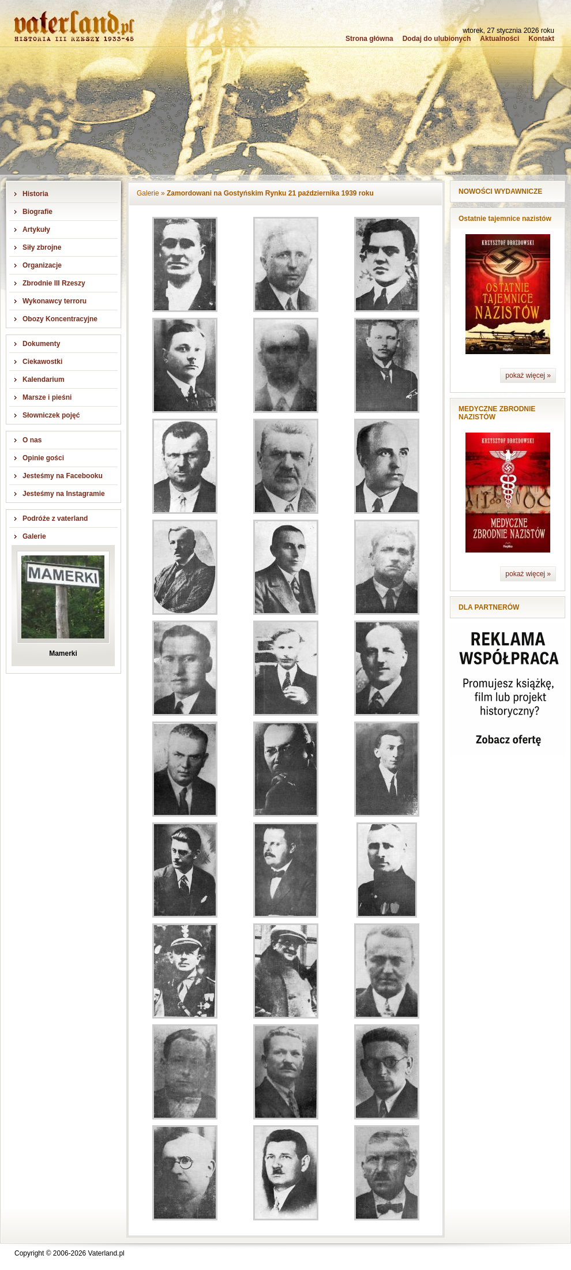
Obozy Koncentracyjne (59, 319)
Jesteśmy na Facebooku (62, 476)
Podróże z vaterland (55, 518)
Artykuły (36, 230)
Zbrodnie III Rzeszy (53, 283)
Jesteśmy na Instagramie (63, 494)
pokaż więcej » (528, 375)
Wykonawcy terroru (54, 301)
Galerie (34, 536)
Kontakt (541, 39)
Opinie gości (43, 458)
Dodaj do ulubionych (437, 39)
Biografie (37, 212)
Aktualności (499, 39)
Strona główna (369, 39)
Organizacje (42, 265)
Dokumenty (41, 344)
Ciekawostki (42, 362)
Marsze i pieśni (47, 397)
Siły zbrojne (41, 247)
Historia (35, 194)
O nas (32, 440)
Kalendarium (43, 379)
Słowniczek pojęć (51, 415)
